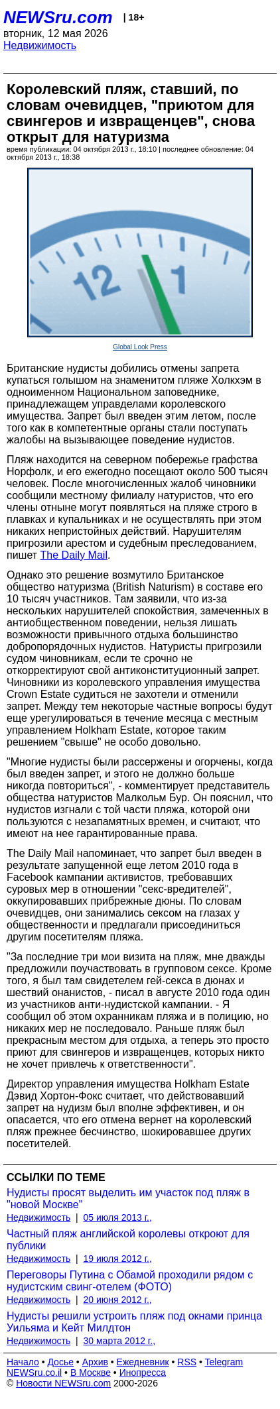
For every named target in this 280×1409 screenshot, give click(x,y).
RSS (186, 1362)
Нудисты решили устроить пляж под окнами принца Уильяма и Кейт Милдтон (134, 1321)
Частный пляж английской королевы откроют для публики (128, 1239)
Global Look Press (140, 347)
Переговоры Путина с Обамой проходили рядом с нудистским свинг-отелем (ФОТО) (130, 1280)
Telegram (224, 1362)
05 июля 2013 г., (118, 1217)
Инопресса (143, 1372)
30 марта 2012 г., (120, 1340)
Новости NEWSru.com (63, 1383)
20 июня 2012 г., (118, 1299)
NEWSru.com (58, 17)
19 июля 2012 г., (118, 1258)
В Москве (90, 1372)
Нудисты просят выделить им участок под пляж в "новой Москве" (128, 1198)
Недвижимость (39, 45)
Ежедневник (143, 1362)
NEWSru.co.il (34, 1372)
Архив (95, 1362)
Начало (23, 1362)
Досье (60, 1362)
